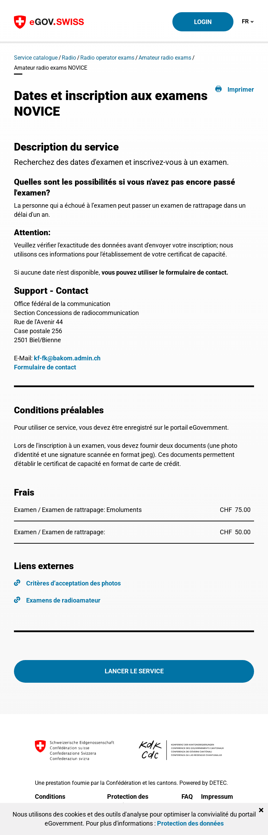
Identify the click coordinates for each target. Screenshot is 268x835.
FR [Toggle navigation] (247, 21)
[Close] (261, 810)
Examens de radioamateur (63, 600)
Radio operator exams (107, 57)
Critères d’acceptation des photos (73, 583)
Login (203, 21)
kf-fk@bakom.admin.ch (67, 358)
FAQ (187, 796)
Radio (69, 57)
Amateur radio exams (165, 57)
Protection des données (190, 823)
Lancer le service (134, 671)
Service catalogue (36, 57)
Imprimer (241, 89)
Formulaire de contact (45, 367)
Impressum (217, 796)
